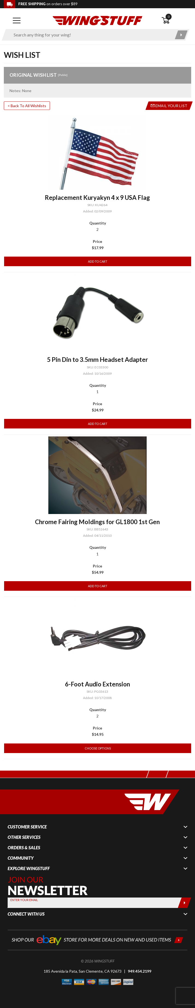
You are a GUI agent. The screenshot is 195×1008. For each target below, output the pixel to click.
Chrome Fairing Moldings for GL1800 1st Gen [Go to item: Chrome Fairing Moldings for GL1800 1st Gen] (97, 522)
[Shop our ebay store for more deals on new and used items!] (97, 939)
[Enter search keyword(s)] (90, 34)
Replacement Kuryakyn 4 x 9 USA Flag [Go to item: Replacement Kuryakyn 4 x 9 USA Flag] (97, 197)
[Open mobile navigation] (16, 20)
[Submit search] (181, 34)
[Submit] (184, 903)
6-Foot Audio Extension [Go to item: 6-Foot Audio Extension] (97, 684)
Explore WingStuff (29, 868)
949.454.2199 (139, 971)
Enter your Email (24, 900)
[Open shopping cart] (176, 20)
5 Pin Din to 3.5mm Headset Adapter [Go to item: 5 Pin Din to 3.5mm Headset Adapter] (97, 359)
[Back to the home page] (97, 20)
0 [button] (168, 16)
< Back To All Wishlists (27, 105)
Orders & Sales (24, 847)
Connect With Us (26, 914)
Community (21, 858)
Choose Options (98, 748)
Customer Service (27, 827)
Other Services (24, 837)
